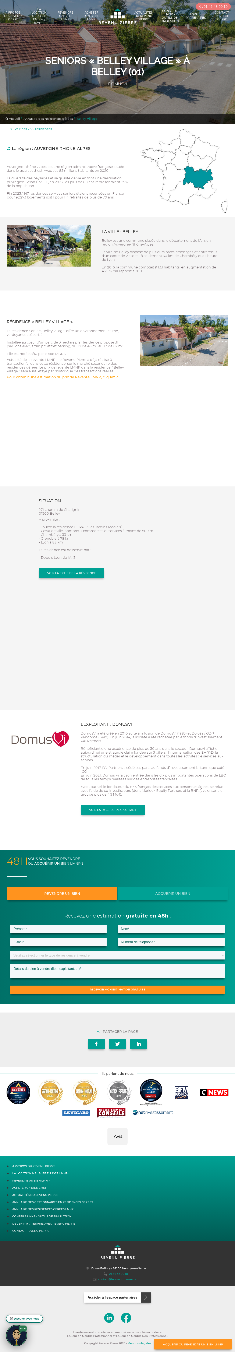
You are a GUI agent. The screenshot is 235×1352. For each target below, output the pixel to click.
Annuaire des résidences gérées (48, 119)
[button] (107, 1149)
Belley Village (86, 119)
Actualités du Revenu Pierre (143, 16)
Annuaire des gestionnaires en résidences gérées (52, 1202)
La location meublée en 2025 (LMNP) (39, 15)
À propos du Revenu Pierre (13, 16)
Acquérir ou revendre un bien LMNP (193, 1344)
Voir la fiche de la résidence (71, 573)
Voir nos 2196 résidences (31, 129)
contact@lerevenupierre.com (116, 1279)
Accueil (12, 119)
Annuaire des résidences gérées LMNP (43, 1209)
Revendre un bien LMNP (65, 16)
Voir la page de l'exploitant (112, 809)
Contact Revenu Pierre (222, 16)
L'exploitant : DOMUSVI (106, 724)
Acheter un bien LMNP (91, 16)
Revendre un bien (62, 894)
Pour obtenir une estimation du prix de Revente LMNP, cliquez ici (63, 377)
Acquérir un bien (172, 894)
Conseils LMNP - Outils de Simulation (169, 16)
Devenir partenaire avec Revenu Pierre (43, 1223)
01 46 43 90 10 (213, 7)
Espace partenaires (196, 16)
